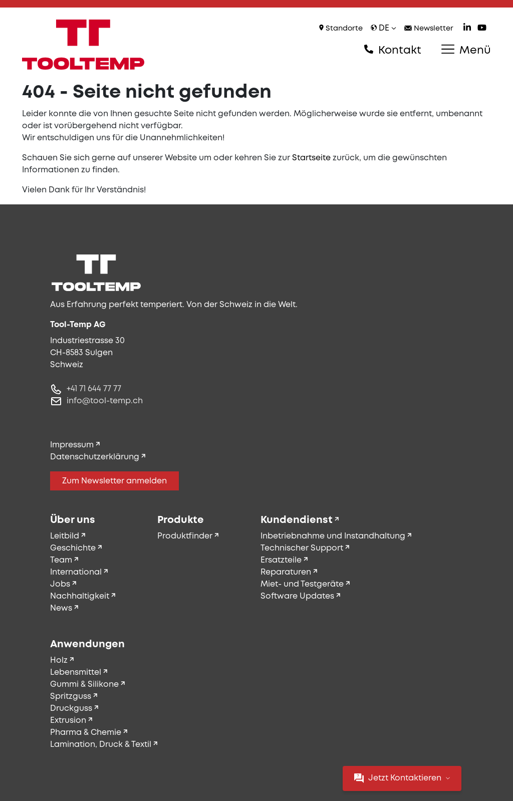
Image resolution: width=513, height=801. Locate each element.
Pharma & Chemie (85, 732)
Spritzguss (70, 696)
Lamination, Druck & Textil (100, 744)
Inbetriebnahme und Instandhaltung (333, 536)
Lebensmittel (75, 672)
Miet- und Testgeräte (302, 584)
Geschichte (73, 548)
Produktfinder (184, 536)
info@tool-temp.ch (105, 401)
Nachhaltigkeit (79, 596)
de (383, 28)
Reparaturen (286, 572)
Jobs (60, 584)
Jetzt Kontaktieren (402, 778)
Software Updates (297, 596)
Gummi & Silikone (84, 684)
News (61, 608)
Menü (466, 50)
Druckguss (71, 708)
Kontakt (392, 50)
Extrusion (68, 720)
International (76, 572)
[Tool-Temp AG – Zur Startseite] (83, 45)
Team (61, 560)
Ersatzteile (281, 560)
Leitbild (64, 536)
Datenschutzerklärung (94, 457)
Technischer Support (302, 548)
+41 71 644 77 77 (94, 389)
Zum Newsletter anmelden (114, 481)
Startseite (311, 158)
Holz (59, 660)
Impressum (72, 445)
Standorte (341, 28)
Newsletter (428, 29)
